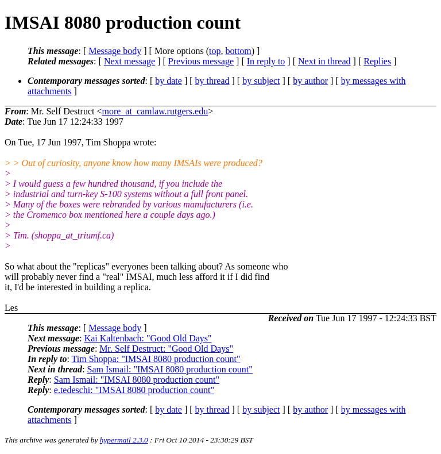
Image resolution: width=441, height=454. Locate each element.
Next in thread (324, 61)
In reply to (266, 61)
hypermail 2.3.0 (124, 440)
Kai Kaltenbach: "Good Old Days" (148, 338)
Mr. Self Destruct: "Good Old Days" (166, 348)
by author (310, 81)
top (214, 51)
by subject (261, 81)
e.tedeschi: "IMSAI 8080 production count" (134, 390)
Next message (129, 61)
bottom (238, 51)
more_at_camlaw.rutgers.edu (155, 111)
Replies (377, 61)
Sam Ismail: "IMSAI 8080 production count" (170, 369)
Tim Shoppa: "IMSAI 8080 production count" (156, 359)
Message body (114, 51)
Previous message (201, 61)
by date (168, 81)
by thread (212, 81)
